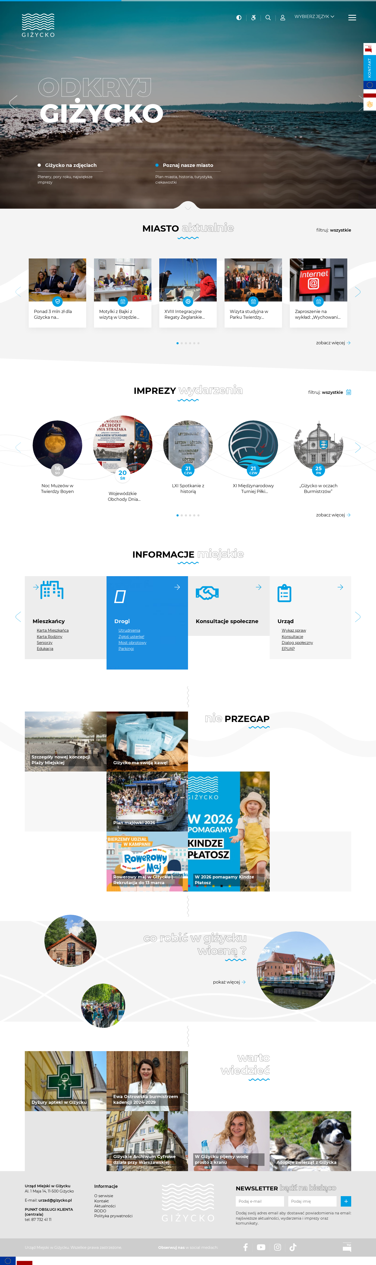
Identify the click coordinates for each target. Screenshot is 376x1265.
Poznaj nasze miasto (188, 165)
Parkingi (126, 648)
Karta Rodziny (49, 636)
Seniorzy (44, 642)
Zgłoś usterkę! (131, 636)
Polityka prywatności (113, 1216)
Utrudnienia (129, 630)
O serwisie (103, 1196)
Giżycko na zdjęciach (71, 165)
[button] (13, 104)
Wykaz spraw (294, 630)
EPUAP (288, 648)
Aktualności (105, 1206)
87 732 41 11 (41, 1219)
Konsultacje (292, 636)
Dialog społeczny (297, 642)
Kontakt (369, 68)
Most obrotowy (132, 642)
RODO (100, 1211)
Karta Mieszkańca (53, 630)
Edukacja (45, 648)
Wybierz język (312, 13)
